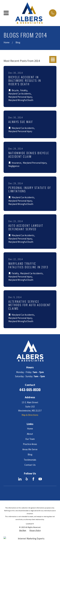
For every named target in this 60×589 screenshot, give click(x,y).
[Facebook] (33, 479)
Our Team (30, 438)
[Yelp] (26, 479)
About (30, 433)
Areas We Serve (29, 449)
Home (30, 428)
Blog (30, 454)
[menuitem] (22, 530)
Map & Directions (30, 414)
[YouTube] (40, 479)
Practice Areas (30, 444)
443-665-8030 (30, 389)
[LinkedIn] (19, 479)
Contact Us (30, 464)
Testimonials (30, 459)
